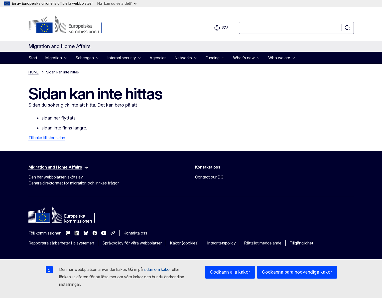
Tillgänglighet (301, 242)
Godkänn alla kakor (230, 272)
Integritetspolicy (221, 242)
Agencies (157, 57)
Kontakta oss (135, 233)
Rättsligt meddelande (262, 242)
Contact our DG (209, 177)
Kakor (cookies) (184, 242)
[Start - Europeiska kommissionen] (68, 25)
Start (32, 57)
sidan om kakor (157, 269)
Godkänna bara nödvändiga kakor (297, 272)
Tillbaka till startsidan (46, 137)
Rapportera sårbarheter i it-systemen (61, 242)
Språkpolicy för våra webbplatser (132, 242)
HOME (33, 72)
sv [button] (221, 28)
